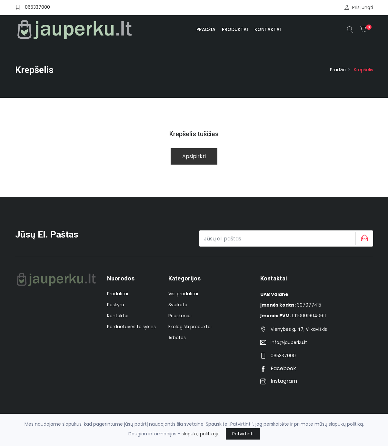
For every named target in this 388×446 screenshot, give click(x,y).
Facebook (278, 368)
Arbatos (177, 337)
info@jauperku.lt (289, 342)
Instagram (278, 381)
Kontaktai (267, 29)
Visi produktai (183, 293)
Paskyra (115, 304)
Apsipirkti (194, 156)
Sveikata (177, 304)
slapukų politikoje (201, 434)
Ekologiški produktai (190, 326)
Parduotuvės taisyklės (131, 326)
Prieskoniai (180, 315)
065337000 (37, 7)
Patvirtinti (243, 434)
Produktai (235, 29)
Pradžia (206, 29)
